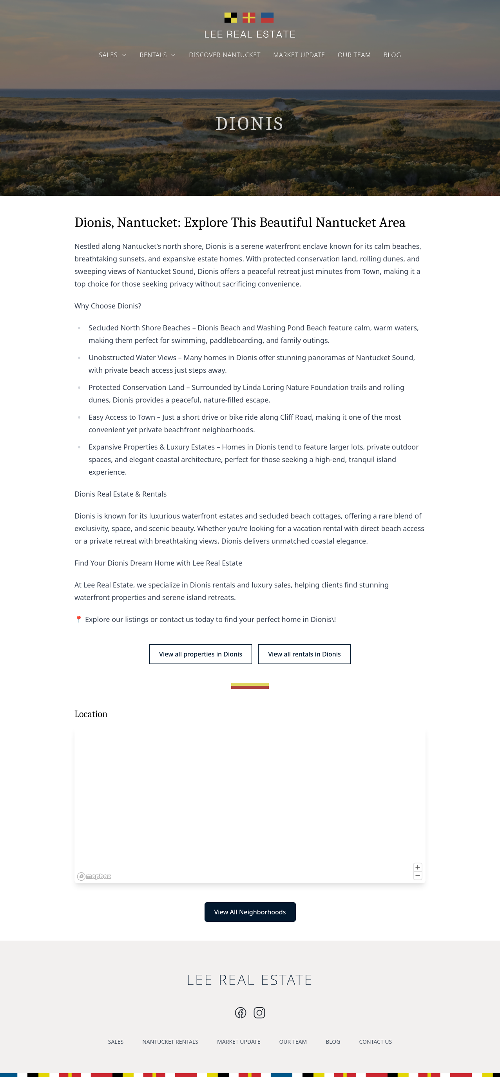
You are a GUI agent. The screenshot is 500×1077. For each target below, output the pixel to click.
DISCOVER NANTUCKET (225, 55)
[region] (250, 805)
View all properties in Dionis (200, 654)
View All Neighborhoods (250, 912)
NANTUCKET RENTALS (170, 1041)
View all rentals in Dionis (304, 654)
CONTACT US (375, 1041)
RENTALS (158, 55)
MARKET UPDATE (299, 55)
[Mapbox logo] (94, 876)
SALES (113, 55)
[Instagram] (240, 1012)
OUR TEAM (354, 55)
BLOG (392, 55)
